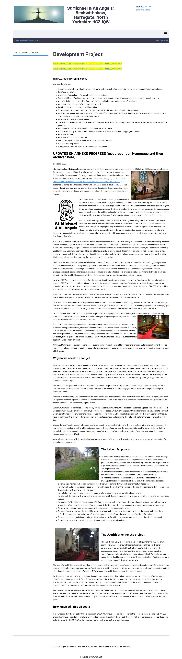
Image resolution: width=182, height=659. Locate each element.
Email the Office (143, 9)
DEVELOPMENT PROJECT (27, 52)
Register (164, 40)
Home (16, 40)
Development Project (30, 40)
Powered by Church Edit (91, 657)
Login (157, 40)
